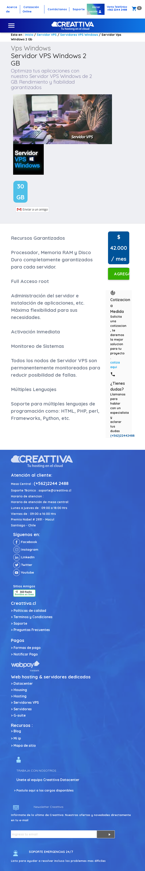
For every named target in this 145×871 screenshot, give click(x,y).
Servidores (23, 709)
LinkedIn (24, 557)
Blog (17, 731)
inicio (29, 35)
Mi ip (17, 738)
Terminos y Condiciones (33, 617)
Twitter (22, 565)
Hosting (20, 696)
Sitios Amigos (24, 586)
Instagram (25, 549)
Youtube (23, 572)
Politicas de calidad (30, 611)
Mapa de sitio (25, 745)
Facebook (25, 542)
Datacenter (23, 683)
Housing (20, 690)
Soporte (20, 623)
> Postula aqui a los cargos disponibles (43, 790)
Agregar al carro (121, 275)
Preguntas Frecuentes (32, 630)
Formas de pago (27, 648)
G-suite (20, 715)
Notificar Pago (26, 654)
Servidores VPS (26, 702)
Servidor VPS (47, 35)
